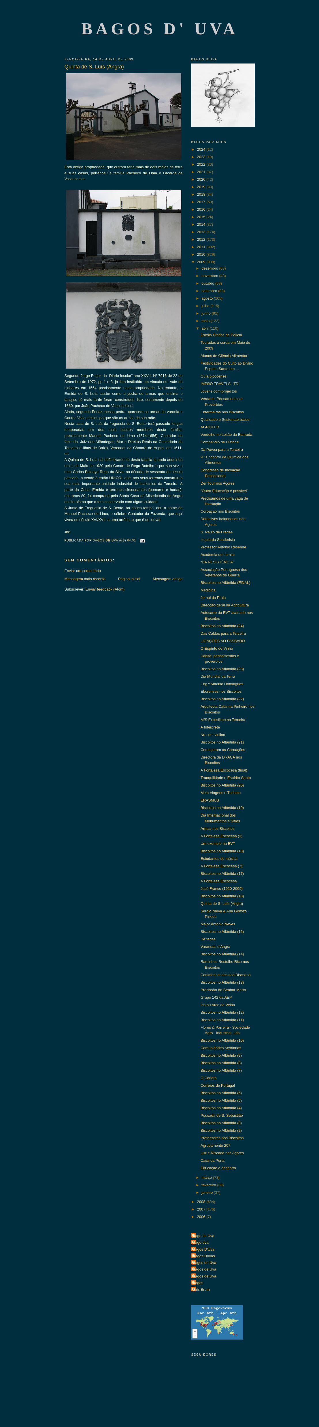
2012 (202, 239)
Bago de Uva (203, 1236)
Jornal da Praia (213, 597)
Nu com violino (213, 735)
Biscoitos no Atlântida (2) (221, 1130)
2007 (202, 1209)
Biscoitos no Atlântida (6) (221, 1093)
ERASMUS (210, 800)
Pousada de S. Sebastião (222, 1115)
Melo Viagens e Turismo (221, 793)
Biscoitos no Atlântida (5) (221, 1100)
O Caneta (209, 1078)
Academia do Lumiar (218, 554)
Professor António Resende (223, 547)
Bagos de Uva (204, 1262)
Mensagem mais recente (85, 579)
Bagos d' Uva (159, 29)
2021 (202, 172)
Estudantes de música (219, 858)
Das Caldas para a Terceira (223, 633)
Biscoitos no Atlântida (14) (222, 954)
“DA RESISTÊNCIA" (217, 562)
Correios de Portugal (218, 1085)
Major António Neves (218, 924)
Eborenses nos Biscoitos (221, 691)
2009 (202, 262)
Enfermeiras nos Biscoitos (222, 412)
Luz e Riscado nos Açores (222, 1153)
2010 (202, 254)
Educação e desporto (218, 1168)
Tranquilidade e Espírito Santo (226, 778)
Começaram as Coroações (223, 750)
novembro (210, 276)
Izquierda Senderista (218, 539)
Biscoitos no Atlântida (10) (222, 1040)
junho (206, 313)
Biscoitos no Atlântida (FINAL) (225, 582)
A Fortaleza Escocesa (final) (224, 770)
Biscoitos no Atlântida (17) (222, 873)
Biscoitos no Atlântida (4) (221, 1108)
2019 (202, 187)
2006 (202, 1217)
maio (206, 321)
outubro (208, 283)
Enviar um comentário (83, 571)
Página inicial (129, 579)
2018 (202, 194)
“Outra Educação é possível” (224, 491)
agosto (207, 298)
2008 (202, 1202)
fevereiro (209, 1185)
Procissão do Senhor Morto (223, 990)
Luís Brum (201, 1289)
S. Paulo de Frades (217, 532)
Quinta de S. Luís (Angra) (222, 903)
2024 (202, 149)
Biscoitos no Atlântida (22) (222, 699)
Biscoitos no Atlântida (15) (222, 931)
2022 (202, 164)
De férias (208, 939)
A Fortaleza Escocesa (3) (221, 836)
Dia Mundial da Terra (218, 676)
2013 (202, 232)
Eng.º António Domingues (222, 684)
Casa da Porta (212, 1160)
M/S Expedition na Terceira (223, 720)
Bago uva (201, 1242)
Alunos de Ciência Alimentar (224, 356)
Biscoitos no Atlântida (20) (222, 785)
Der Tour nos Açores (218, 483)
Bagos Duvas (204, 1256)
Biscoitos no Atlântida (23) (222, 669)
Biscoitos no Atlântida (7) (221, 1070)
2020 (202, 179)
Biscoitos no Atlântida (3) (221, 1123)
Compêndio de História (220, 442)
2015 (202, 217)
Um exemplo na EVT (218, 843)
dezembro (210, 268)
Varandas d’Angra (215, 946)
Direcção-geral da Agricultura (225, 605)
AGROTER (210, 427)
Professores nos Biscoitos (222, 1138)
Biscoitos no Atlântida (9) (221, 1055)
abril (205, 328)
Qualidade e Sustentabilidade (225, 419)
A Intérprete (210, 727)
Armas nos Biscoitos (218, 828)
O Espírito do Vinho (217, 648)
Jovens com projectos (219, 391)
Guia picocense (213, 376)
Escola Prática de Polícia (221, 335)
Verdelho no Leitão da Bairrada (226, 434)
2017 (202, 202)
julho (205, 306)
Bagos (198, 1283)
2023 (202, 157)
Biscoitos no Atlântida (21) (222, 742)
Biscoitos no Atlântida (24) (222, 626)
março (207, 1177)
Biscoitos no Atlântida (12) (222, 1012)
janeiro (207, 1192)
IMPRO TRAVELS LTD (219, 384)
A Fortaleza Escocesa (219, 881)
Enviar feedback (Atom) (104, 589)
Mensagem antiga (167, 579)
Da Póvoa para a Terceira (222, 449)
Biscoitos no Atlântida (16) (222, 896)
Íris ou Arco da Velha (218, 1005)
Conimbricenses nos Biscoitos (225, 975)
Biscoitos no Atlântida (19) (222, 808)
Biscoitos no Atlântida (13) (222, 982)
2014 (202, 224)
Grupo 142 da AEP (216, 997)
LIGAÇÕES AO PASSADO (223, 641)
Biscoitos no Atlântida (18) (222, 851)
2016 (202, 209)
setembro (209, 291)
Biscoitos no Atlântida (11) (222, 1020)
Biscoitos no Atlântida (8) (221, 1063)
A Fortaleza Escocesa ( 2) (222, 866)
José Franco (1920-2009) (222, 888)
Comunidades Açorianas (221, 1048)
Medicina (208, 590)
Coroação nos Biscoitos (220, 511)
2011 (202, 247)
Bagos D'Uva (203, 1249)
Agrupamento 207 (215, 1145)
